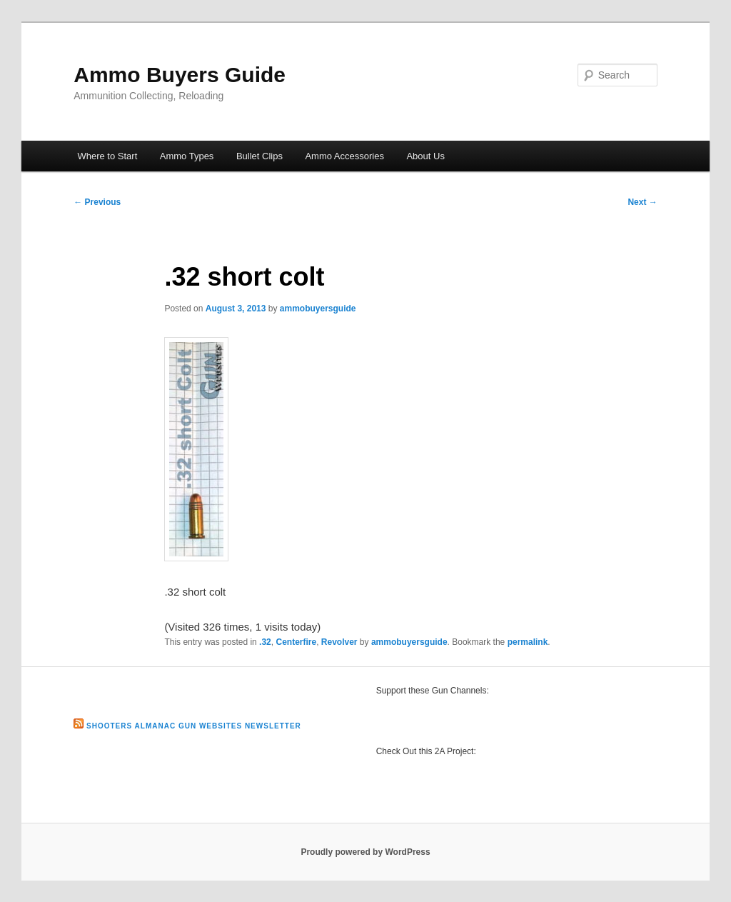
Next (642, 202)
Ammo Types (187, 156)
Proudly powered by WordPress (365, 852)
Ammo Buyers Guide (180, 74)
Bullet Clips (259, 156)
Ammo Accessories (344, 156)
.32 (265, 642)
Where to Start (107, 156)
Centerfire (296, 642)
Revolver (339, 642)
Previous (97, 202)
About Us (425, 156)
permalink (528, 642)
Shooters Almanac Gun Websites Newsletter (193, 726)
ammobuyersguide (318, 309)
